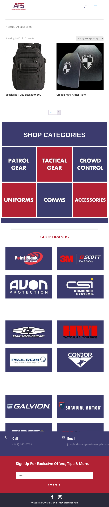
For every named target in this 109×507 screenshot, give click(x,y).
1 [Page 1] (55, 112)
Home (9, 27)
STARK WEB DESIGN (67, 502)
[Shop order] (90, 38)
